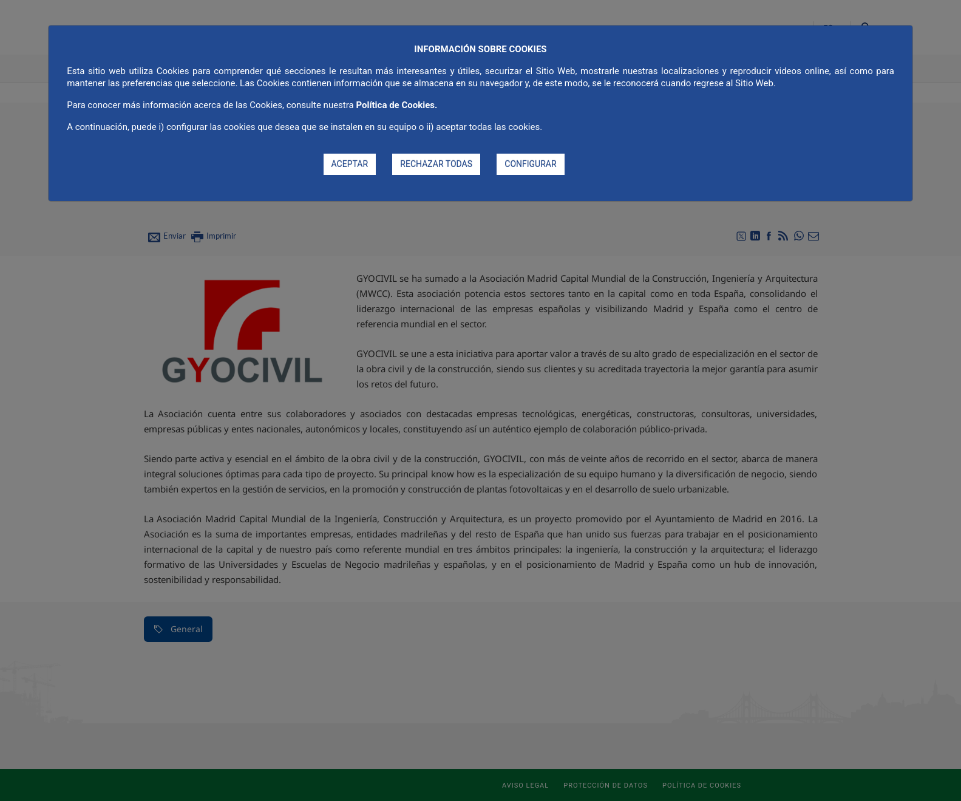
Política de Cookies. (396, 105)
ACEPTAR (349, 164)
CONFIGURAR (530, 164)
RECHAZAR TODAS (436, 164)
